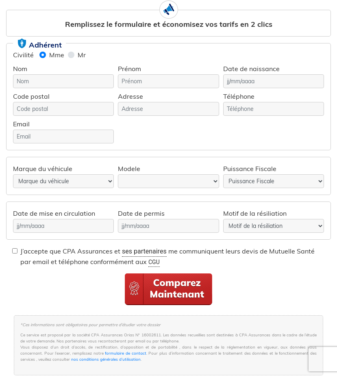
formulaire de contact (125, 353)
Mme (56, 55)
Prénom (129, 69)
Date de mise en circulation (54, 213)
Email (21, 124)
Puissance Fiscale (249, 169)
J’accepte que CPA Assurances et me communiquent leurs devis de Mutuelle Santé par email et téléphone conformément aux (167, 257)
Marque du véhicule (42, 169)
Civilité (23, 55)
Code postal (31, 96)
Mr (82, 55)
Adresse (130, 96)
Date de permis (141, 213)
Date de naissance (251, 69)
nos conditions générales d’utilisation (106, 359)
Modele (129, 169)
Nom (20, 69)
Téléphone (238, 96)
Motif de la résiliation (255, 213)
